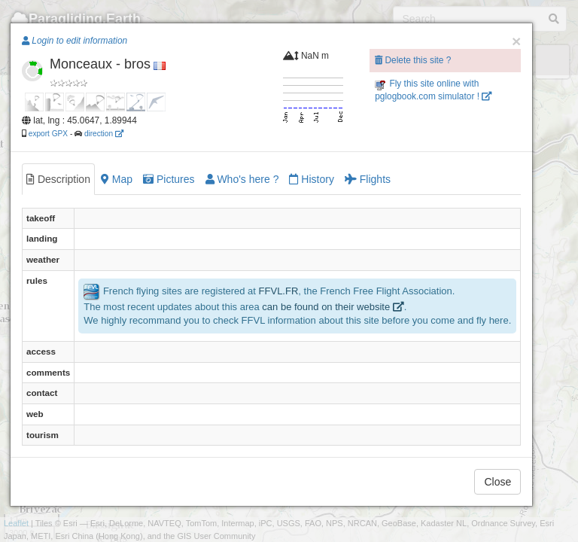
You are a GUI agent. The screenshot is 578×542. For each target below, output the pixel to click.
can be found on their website (332, 306)
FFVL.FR (279, 291)
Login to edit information (74, 40)
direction (103, 133)
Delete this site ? (413, 60)
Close (497, 482)
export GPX (48, 133)
